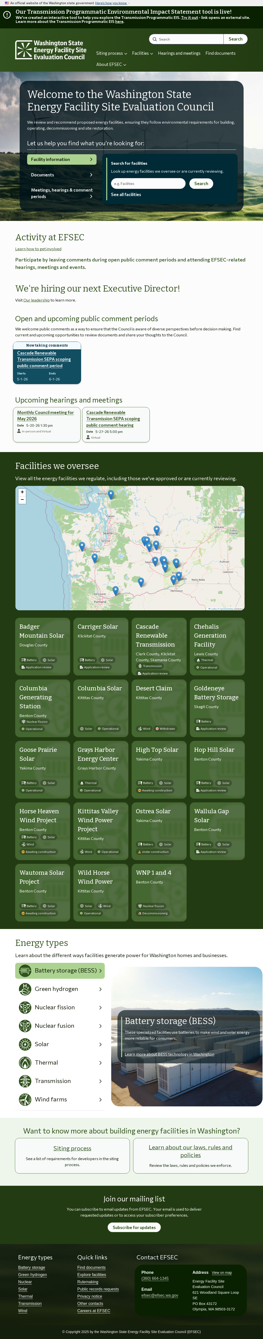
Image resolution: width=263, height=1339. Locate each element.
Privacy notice (89, 1296)
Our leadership (36, 300)
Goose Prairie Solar (38, 754)
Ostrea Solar (153, 811)
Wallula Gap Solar (211, 816)
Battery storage (31, 1267)
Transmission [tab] (45, 1081)
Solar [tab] (34, 1044)
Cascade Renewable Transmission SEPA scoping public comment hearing (113, 419)
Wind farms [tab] (43, 1100)
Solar (22, 1289)
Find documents (221, 53)
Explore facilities (91, 1275)
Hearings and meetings (179, 53)
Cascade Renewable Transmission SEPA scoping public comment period (44, 359)
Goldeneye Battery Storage (216, 693)
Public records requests (98, 1289)
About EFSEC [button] (111, 64)
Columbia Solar (100, 688)
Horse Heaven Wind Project (39, 816)
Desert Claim (154, 688)
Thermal (25, 1296)
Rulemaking (87, 1282)
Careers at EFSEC (93, 1311)
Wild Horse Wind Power (95, 877)
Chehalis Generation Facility (210, 635)
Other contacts (90, 1303)
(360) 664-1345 (155, 1278)
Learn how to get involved (38, 248)
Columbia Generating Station (35, 697)
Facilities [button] (142, 53)
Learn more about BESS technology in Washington (169, 1054)
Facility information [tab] (50, 159)
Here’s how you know (111, 3)
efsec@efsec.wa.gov (160, 1295)
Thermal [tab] (38, 1063)
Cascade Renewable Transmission (155, 635)
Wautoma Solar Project (41, 877)
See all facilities (126, 194)
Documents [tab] (42, 174)
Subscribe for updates (134, 1227)
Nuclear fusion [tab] (46, 1026)
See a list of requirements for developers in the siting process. (72, 1161)
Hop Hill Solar (214, 749)
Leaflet (212, 609)
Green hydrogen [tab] (48, 989)
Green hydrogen (32, 1275)
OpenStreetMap (226, 609)
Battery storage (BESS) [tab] (58, 971)
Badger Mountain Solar (41, 631)
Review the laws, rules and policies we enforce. (190, 1165)
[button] (157, 530)
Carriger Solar (98, 626)
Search (236, 39)
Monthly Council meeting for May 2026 (45, 415)
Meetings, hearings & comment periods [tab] (62, 193)
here (119, 21)
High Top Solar (157, 749)
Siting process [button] (111, 53)
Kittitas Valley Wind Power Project (98, 820)
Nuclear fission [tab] (47, 1008)
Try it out (189, 17)
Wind (22, 1311)
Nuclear (25, 1282)
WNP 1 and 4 (153, 872)
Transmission (30, 1303)
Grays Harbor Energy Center (98, 754)
